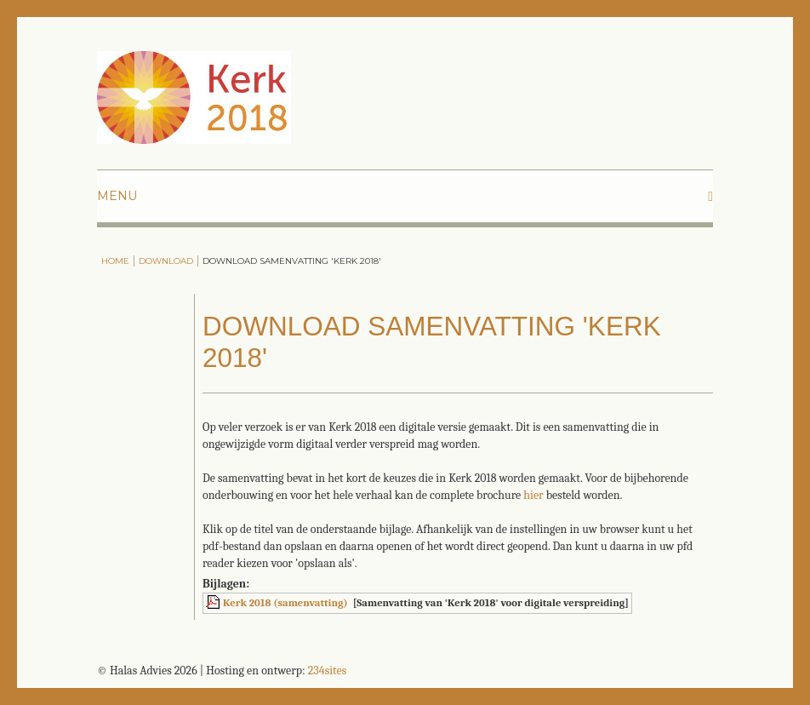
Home (115, 261)
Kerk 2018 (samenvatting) (285, 603)
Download (166, 261)
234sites (327, 670)
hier (533, 495)
